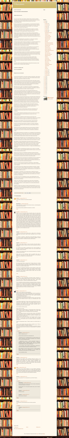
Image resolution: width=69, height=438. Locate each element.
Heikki (17, 367)
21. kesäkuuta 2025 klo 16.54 (27, 382)
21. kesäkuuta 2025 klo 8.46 (24, 203)
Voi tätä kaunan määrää (48, 36)
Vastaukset (18, 405)
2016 (45, 87)
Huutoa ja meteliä (47, 46)
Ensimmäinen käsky (47, 45)
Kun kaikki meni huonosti (48, 32)
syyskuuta (46, 27)
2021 (45, 80)
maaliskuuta (46, 72)
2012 (45, 92)
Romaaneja (46, 41)
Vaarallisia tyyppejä (47, 35)
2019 (45, 83)
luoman (37, 433)
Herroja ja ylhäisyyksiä (48, 49)
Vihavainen (19, 4)
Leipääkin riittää (47, 51)
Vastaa (17, 257)
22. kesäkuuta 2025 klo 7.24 (25, 394)
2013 (45, 91)
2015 (45, 88)
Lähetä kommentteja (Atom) (19, 428)
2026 (45, 21)
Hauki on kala (47, 40)
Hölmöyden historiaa (47, 55)
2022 (45, 79)
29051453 (17, 198)
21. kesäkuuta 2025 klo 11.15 (23, 242)
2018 (45, 84)
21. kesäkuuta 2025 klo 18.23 (25, 390)
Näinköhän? (46, 68)
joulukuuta (46, 23)
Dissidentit (46, 56)
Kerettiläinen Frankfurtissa (48, 64)
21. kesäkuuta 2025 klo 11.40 (23, 276)
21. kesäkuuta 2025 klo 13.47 (23, 357)
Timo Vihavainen (51, 97)
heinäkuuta (46, 30)
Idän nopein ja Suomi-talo (48, 54)
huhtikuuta (46, 71)
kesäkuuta (46, 31)
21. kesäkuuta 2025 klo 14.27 (23, 376)
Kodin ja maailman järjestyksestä (49, 50)
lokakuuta (46, 26)
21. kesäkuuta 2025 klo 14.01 (22, 367)
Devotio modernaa (47, 59)
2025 (45, 22)
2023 (45, 78)
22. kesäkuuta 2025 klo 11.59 (25, 407)
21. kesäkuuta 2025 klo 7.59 (23, 198)
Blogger (44, 433)
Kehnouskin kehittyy (47, 37)
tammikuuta (46, 75)
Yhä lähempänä (47, 65)
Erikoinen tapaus (47, 63)
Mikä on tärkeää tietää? (48, 60)
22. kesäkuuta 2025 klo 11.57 (25, 332)
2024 (45, 76)
